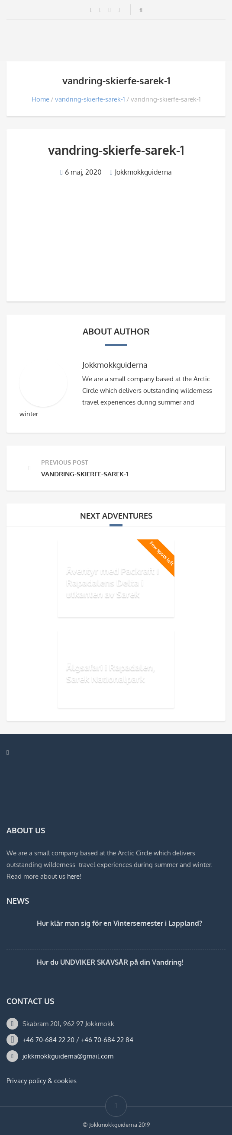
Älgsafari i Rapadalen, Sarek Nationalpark (110, 672)
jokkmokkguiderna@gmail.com (68, 1056)
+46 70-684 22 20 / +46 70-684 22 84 (78, 1040)
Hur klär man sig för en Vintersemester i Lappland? (119, 923)
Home (40, 99)
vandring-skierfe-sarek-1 (90, 99)
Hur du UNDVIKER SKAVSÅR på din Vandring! (110, 962)
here (73, 876)
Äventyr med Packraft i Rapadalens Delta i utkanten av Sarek (112, 581)
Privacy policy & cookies (41, 1081)
